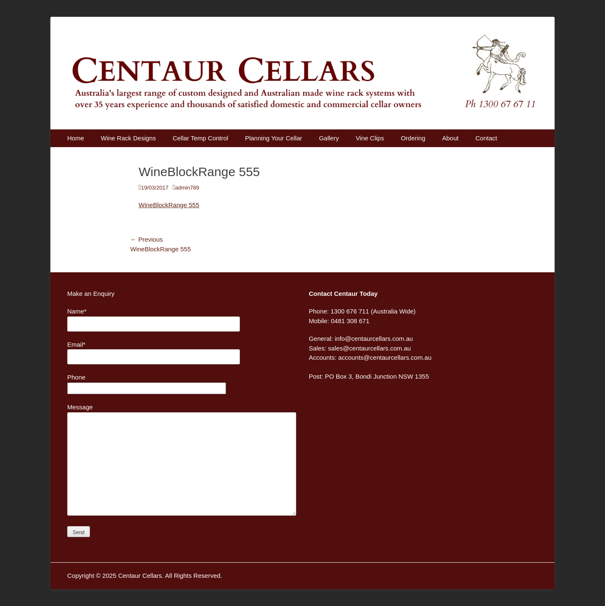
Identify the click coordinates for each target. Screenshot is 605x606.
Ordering (413, 138)
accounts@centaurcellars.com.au (384, 357)
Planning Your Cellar (273, 138)
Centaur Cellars (140, 575)
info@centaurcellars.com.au (374, 338)
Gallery (329, 138)
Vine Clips (370, 138)
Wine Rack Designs (128, 138)
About (450, 138)
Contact (486, 138)
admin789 (187, 187)
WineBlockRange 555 (169, 204)
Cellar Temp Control (200, 138)
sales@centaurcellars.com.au (369, 348)
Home (75, 138)
